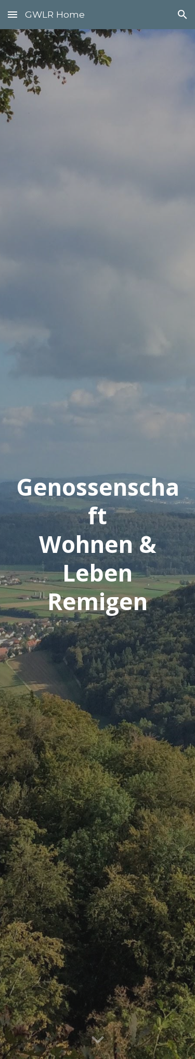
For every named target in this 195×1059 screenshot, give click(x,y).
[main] (98, 544)
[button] (12, 14)
